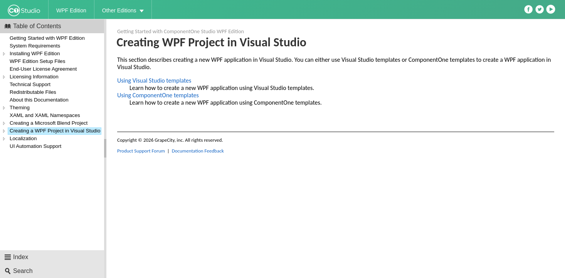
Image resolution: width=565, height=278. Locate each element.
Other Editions (119, 10)
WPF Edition (71, 10)
